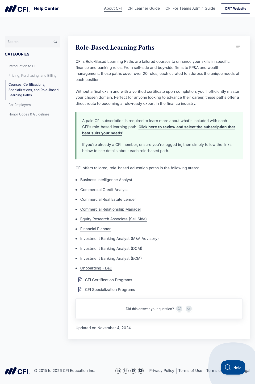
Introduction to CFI (23, 66)
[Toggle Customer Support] (233, 367)
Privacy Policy (161, 370)
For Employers (19, 105)
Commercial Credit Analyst (104, 189)
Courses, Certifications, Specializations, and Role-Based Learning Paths (33, 89)
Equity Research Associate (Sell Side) (113, 219)
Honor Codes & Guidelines (29, 114)
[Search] (32, 41)
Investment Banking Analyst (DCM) (111, 248)
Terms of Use (190, 370)
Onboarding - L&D (96, 268)
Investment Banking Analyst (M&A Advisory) (119, 238)
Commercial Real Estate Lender (108, 199)
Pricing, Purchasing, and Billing (32, 75)
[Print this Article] (237, 47)
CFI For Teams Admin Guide (190, 8)
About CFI (113, 8)
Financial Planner (95, 228)
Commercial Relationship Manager (110, 209)
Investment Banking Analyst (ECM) (111, 258)
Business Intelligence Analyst (106, 179)
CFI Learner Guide (143, 8)
